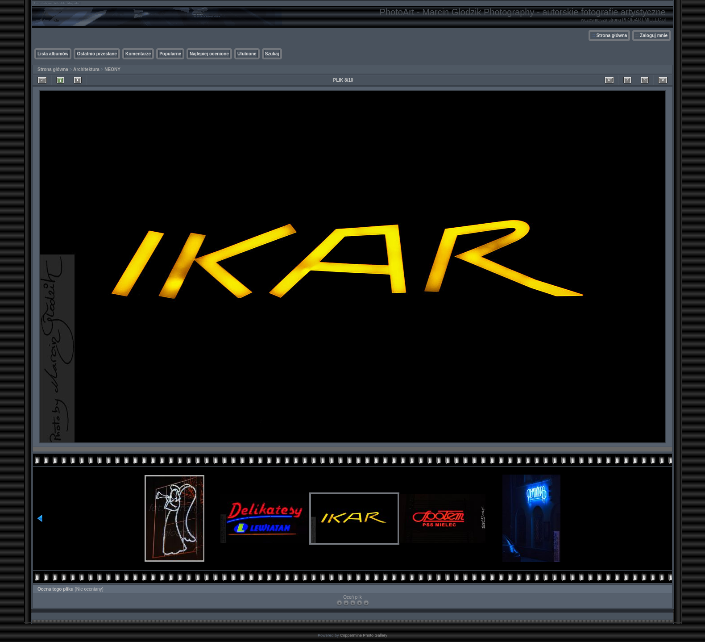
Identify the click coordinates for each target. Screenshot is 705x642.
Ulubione (247, 53)
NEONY (112, 69)
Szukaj (272, 53)
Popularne (170, 53)
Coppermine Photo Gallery (363, 635)
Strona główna (611, 35)
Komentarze (138, 53)
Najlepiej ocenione (209, 53)
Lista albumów (52, 53)
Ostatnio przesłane (96, 53)
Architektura (86, 69)
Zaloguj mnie (654, 35)
